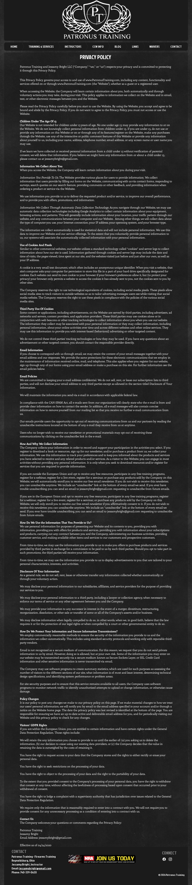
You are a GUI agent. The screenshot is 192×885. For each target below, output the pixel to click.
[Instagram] (170, 859)
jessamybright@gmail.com (61, 159)
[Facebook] (164, 859)
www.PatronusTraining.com (102, 80)
